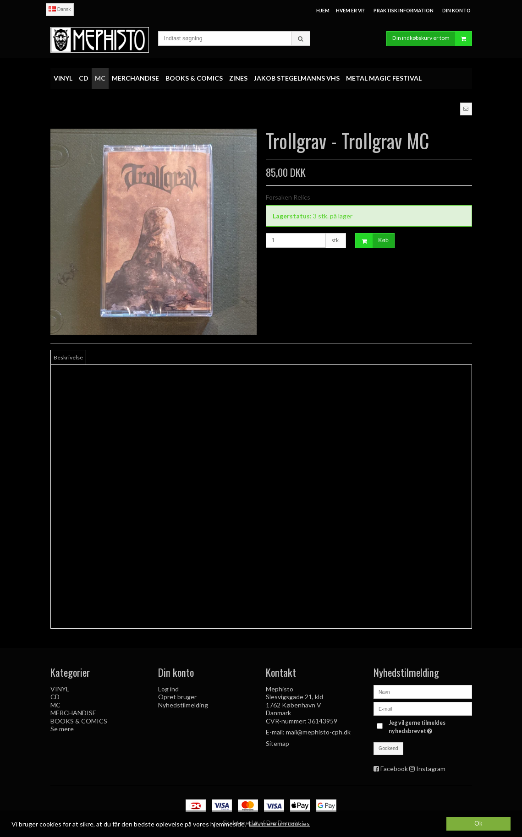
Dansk (60, 9)
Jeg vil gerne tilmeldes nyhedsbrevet (429, 726)
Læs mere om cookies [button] (279, 823)
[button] (466, 109)
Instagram (430, 768)
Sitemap (277, 743)
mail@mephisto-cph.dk (318, 732)
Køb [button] (372, 241)
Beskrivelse (68, 357)
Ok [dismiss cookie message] (478, 823)
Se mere (62, 729)
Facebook (394, 768)
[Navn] (423, 691)
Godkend (388, 748)
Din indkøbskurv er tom (432, 39)
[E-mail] (423, 708)
